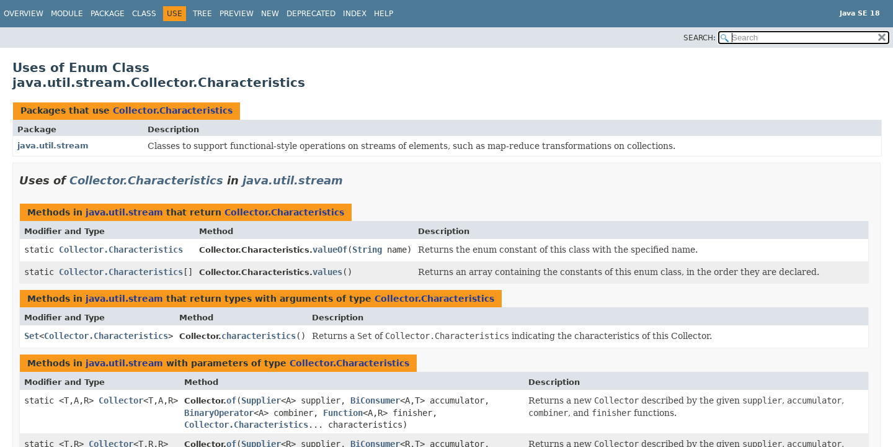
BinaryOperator (219, 413)
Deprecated (311, 13)
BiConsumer (375, 400)
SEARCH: (699, 38)
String (367, 250)
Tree (202, 13)
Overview (23, 13)
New (270, 13)
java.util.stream (53, 145)
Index (355, 13)
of (231, 400)
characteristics (258, 336)
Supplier (261, 400)
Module (67, 13)
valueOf (330, 250)
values (327, 272)
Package (108, 13)
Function (343, 413)
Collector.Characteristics (173, 110)
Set (31, 336)
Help (383, 13)
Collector (121, 400)
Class (144, 13)
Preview (237, 13)
